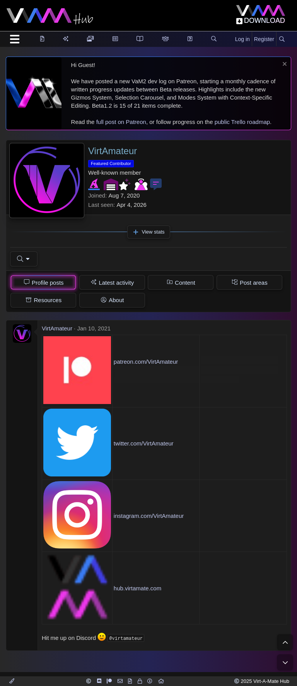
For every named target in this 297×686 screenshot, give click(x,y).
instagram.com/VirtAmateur (149, 515)
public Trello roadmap (242, 122)
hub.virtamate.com (137, 588)
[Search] (281, 39)
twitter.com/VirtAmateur (144, 443)
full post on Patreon (121, 122)
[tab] (43, 282)
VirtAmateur (57, 328)
